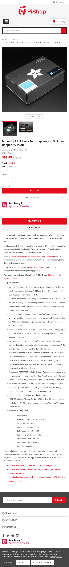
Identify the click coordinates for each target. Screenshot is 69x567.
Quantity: (5, 174)
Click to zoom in (34, 116)
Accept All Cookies (42, 562)
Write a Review (8, 153)
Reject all (23, 562)
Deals (16, 40)
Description (34, 221)
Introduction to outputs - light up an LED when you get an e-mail (34, 465)
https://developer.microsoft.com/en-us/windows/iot (33, 257)
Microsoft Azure (36, 267)
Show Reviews (34, 227)
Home (6, 40)
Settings (8, 562)
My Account (58, 2)
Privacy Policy (56, 556)
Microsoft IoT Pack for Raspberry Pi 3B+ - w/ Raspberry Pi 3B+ (33, 43)
